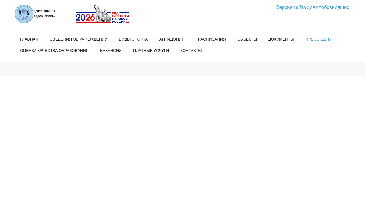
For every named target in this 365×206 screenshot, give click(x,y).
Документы (281, 39)
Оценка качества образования (54, 50)
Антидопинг (173, 39)
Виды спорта (133, 39)
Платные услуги (151, 50)
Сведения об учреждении (79, 39)
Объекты (247, 39)
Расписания (212, 39)
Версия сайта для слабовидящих (312, 7)
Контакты (191, 50)
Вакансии (111, 50)
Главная (29, 39)
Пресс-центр (319, 39)
